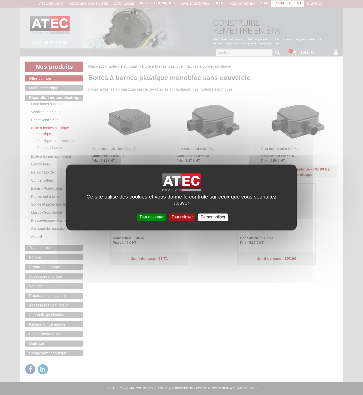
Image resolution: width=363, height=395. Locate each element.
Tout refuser (182, 217)
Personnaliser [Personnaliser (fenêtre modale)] (213, 217)
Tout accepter (151, 217)
